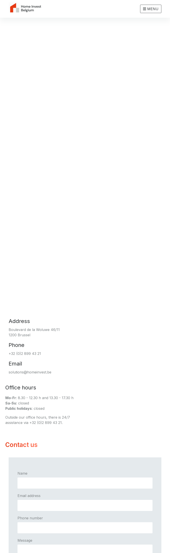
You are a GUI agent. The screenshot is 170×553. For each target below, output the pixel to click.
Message (24, 540)
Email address (29, 495)
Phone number (30, 518)
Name (22, 473)
